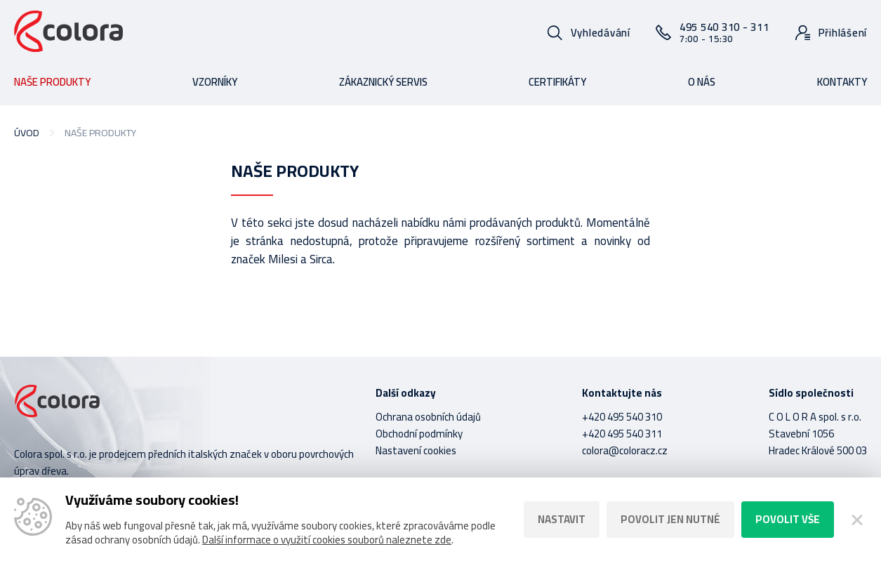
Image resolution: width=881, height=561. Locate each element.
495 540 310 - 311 (724, 32)
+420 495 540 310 (622, 417)
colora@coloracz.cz (625, 450)
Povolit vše (787, 519)
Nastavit (561, 519)
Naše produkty (52, 82)
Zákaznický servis (383, 82)
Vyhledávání (600, 32)
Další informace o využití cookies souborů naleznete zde (326, 539)
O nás (701, 82)
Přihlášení (843, 32)
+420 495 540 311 (622, 433)
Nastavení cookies (416, 450)
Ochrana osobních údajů (428, 417)
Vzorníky (214, 82)
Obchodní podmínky (419, 433)
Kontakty (842, 82)
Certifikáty (557, 82)
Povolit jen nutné (670, 519)
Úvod (26, 133)
